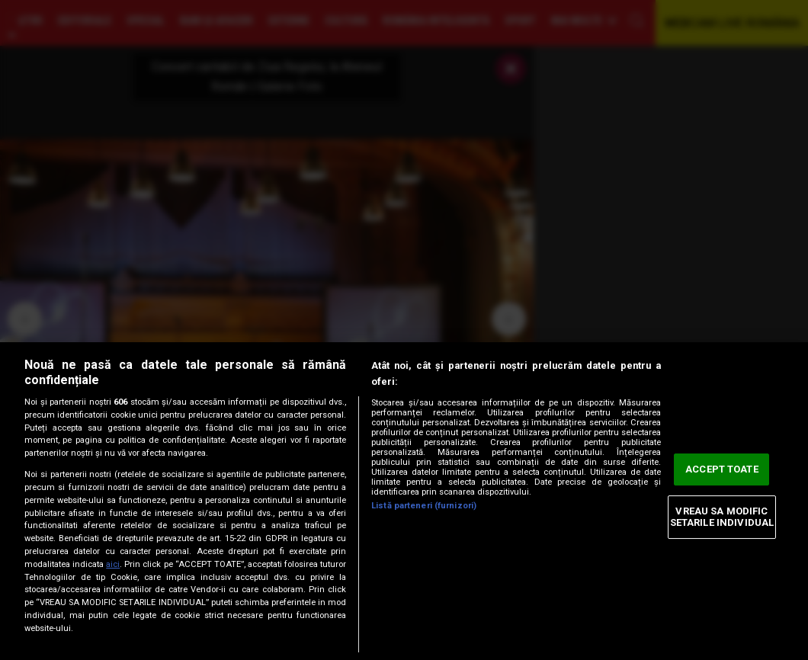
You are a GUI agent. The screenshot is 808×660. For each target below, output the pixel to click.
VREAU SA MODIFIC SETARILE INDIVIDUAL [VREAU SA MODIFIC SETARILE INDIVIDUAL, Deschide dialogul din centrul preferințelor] (722, 517)
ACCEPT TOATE (721, 469)
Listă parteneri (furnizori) (423, 506)
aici (113, 564)
